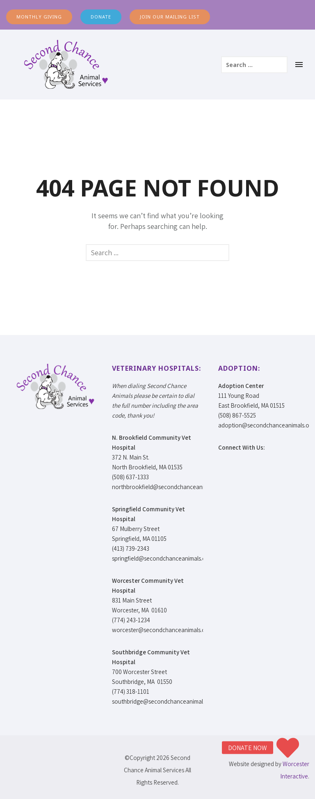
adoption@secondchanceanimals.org (266, 425)
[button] (287, 747)
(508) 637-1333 (130, 477)
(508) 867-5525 (237, 415)
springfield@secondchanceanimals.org (161, 558)
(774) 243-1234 (131, 620)
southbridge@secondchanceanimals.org (164, 701)
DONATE (101, 17)
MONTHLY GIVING (39, 17)
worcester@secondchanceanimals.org (161, 630)
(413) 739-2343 (130, 548)
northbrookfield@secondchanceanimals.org (169, 487)
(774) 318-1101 (130, 691)
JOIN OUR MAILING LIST (170, 17)
